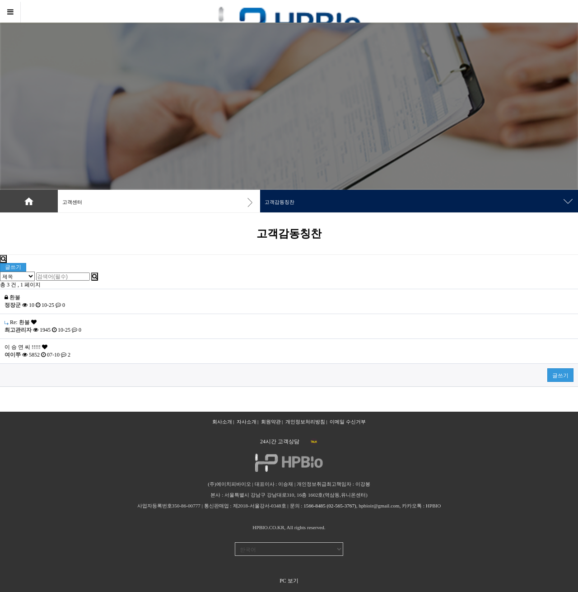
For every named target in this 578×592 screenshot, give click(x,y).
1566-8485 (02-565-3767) (329, 505)
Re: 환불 (21, 322)
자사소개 (246, 421)
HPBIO (433, 505)
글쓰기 (13, 267)
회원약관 (271, 421)
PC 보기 (289, 581)
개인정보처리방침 (305, 421)
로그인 (543, 11)
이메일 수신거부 (348, 421)
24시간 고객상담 (279, 441)
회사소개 (222, 421)
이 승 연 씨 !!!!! (26, 347)
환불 (12, 297)
